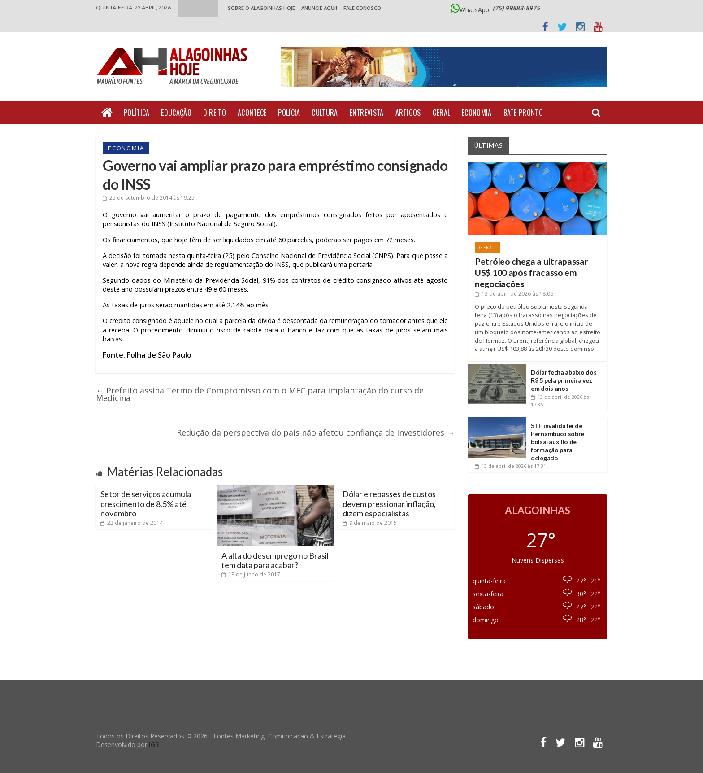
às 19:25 (149, 197)
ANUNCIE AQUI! (319, 7)
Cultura (325, 112)
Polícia (289, 112)
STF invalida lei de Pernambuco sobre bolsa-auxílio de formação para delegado (557, 442)
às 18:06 (514, 293)
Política (136, 112)
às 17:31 (510, 466)
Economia (476, 112)
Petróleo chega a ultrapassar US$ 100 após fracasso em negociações (531, 272)
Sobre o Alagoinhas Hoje (261, 7)
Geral (442, 112)
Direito (214, 112)
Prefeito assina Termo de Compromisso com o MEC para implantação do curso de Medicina (260, 394)
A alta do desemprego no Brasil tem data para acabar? (275, 560)
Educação (176, 112)
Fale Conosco (362, 7)
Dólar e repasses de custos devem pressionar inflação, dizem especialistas (389, 503)
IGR (154, 744)
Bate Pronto (523, 112)
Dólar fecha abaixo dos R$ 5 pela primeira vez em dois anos (563, 380)
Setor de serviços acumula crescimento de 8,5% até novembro (145, 503)
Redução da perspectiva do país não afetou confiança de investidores (316, 432)
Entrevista (367, 112)
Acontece (252, 112)
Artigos (408, 112)
